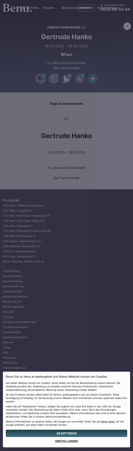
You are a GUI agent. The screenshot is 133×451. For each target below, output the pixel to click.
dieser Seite (107, 421)
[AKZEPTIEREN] (66, 433)
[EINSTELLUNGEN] (66, 441)
